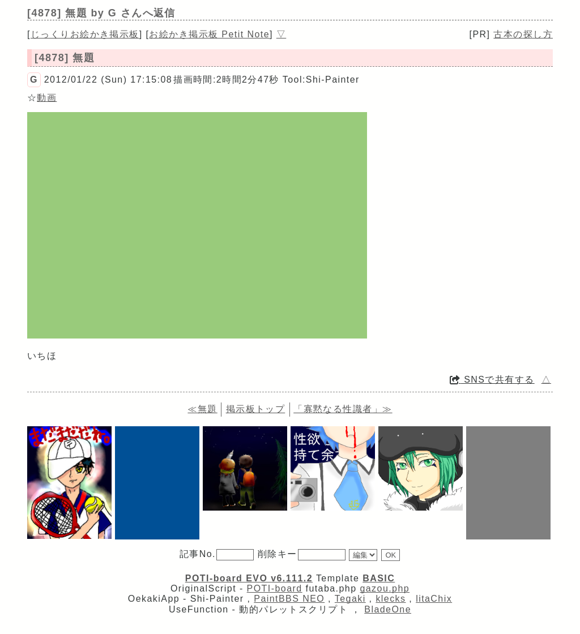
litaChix (434, 598)
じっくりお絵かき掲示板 (85, 34)
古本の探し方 (523, 34)
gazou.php (385, 588)
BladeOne (387, 609)
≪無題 (202, 409)
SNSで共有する (492, 379)
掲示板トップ (255, 409)
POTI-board (274, 588)
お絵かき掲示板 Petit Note (209, 34)
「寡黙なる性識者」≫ (342, 409)
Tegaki (350, 598)
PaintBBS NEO (289, 598)
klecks (391, 598)
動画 (47, 97)
